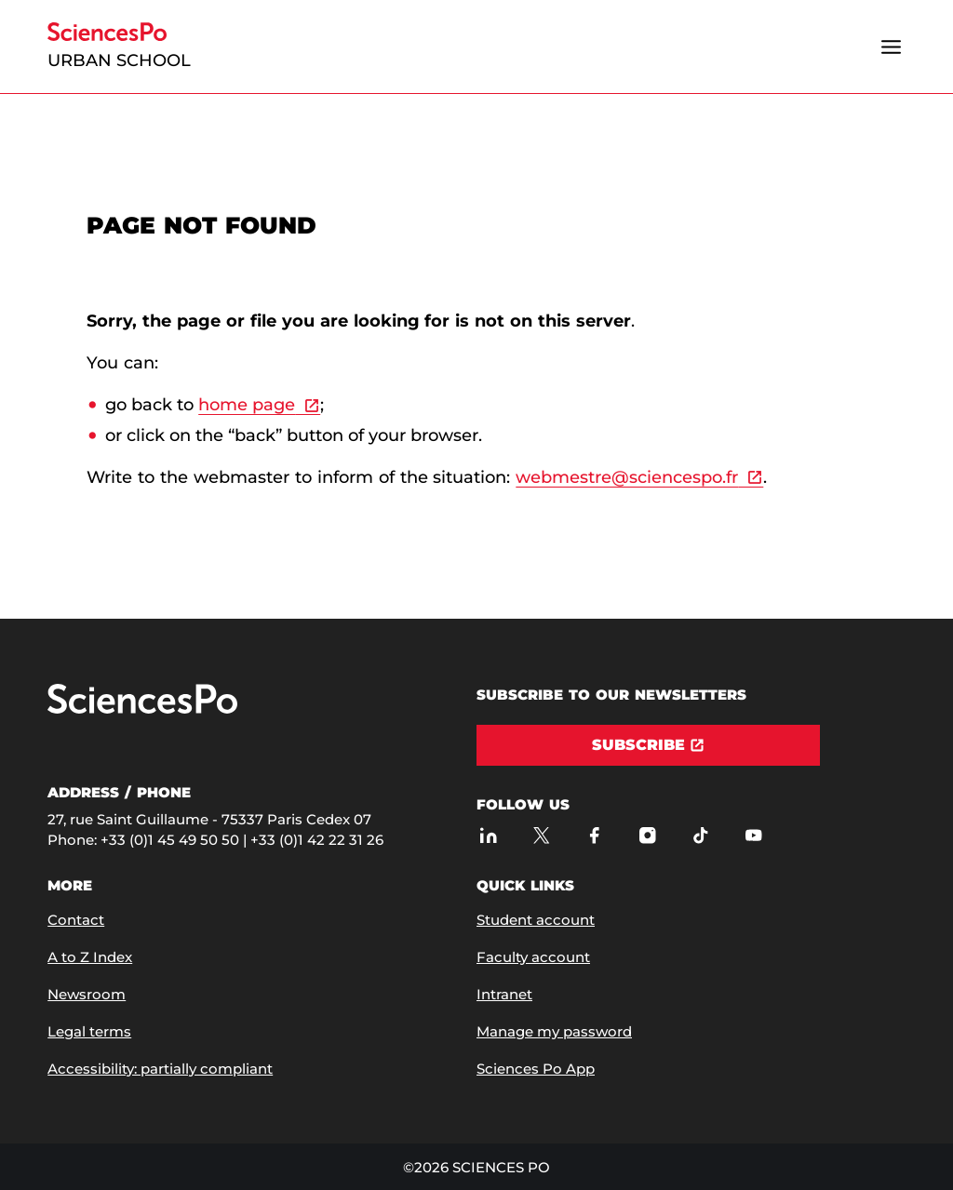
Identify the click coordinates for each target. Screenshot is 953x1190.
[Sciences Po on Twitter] (541, 835)
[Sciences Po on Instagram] (647, 835)
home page (246, 404)
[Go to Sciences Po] (142, 709)
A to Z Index (89, 957)
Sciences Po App (535, 1068)
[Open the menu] (892, 46)
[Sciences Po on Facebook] (594, 835)
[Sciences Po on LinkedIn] (488, 835)
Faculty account (533, 957)
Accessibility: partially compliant (160, 1068)
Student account (535, 920)
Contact (75, 920)
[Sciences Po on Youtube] (753, 835)
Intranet (504, 994)
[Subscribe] (648, 745)
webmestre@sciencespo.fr (627, 477)
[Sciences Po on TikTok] (700, 835)
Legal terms (89, 1031)
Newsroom (86, 994)
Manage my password (554, 1031)
